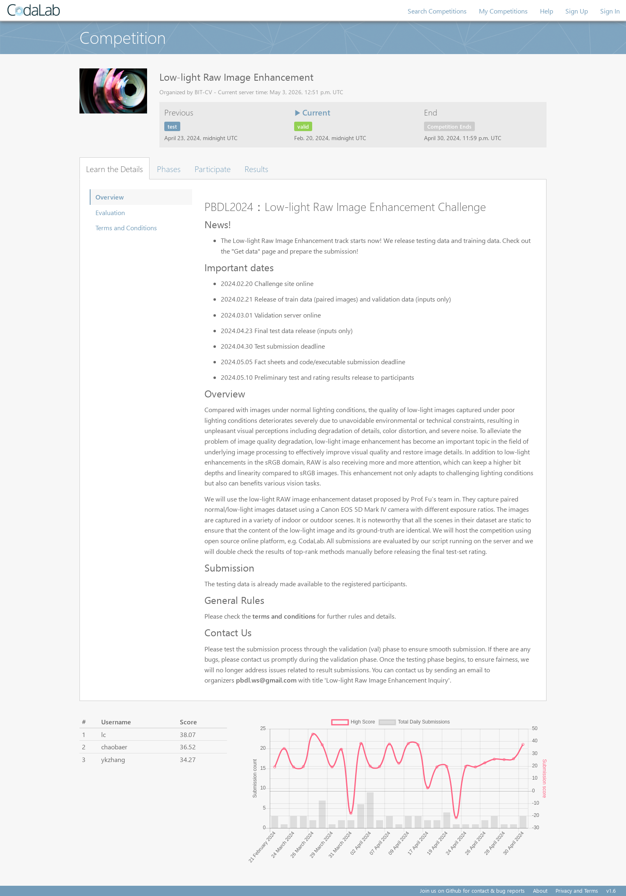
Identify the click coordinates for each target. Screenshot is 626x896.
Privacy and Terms (577, 890)
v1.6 (611, 890)
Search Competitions (437, 11)
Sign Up (576, 11)
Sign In (610, 11)
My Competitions (503, 11)
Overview (109, 197)
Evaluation (110, 212)
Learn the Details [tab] (114, 168)
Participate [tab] (213, 168)
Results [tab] (256, 168)
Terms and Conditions (126, 227)
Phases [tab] (169, 168)
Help (546, 11)
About (540, 890)
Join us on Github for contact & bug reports (472, 890)
